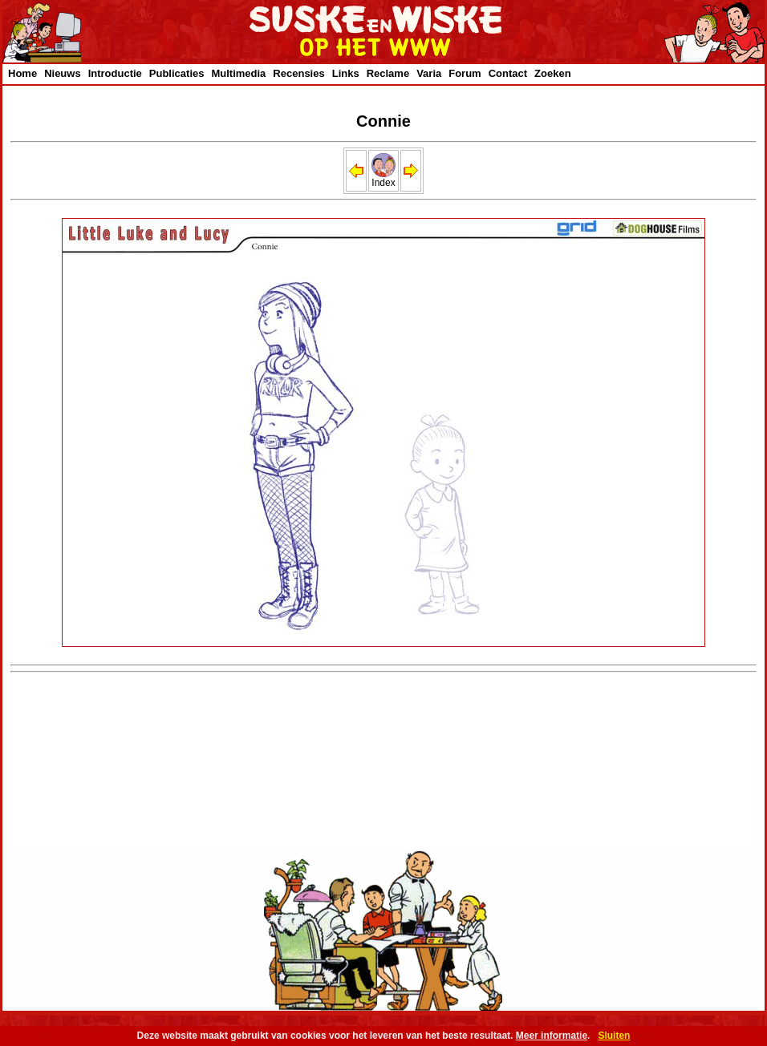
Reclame (388, 73)
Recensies (298, 73)
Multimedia (238, 73)
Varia (428, 73)
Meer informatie (551, 1035)
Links (345, 73)
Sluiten (614, 1035)
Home (22, 73)
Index (383, 178)
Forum (464, 73)
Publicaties (177, 73)
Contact (508, 73)
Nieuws (62, 73)
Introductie (115, 73)
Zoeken (552, 73)
